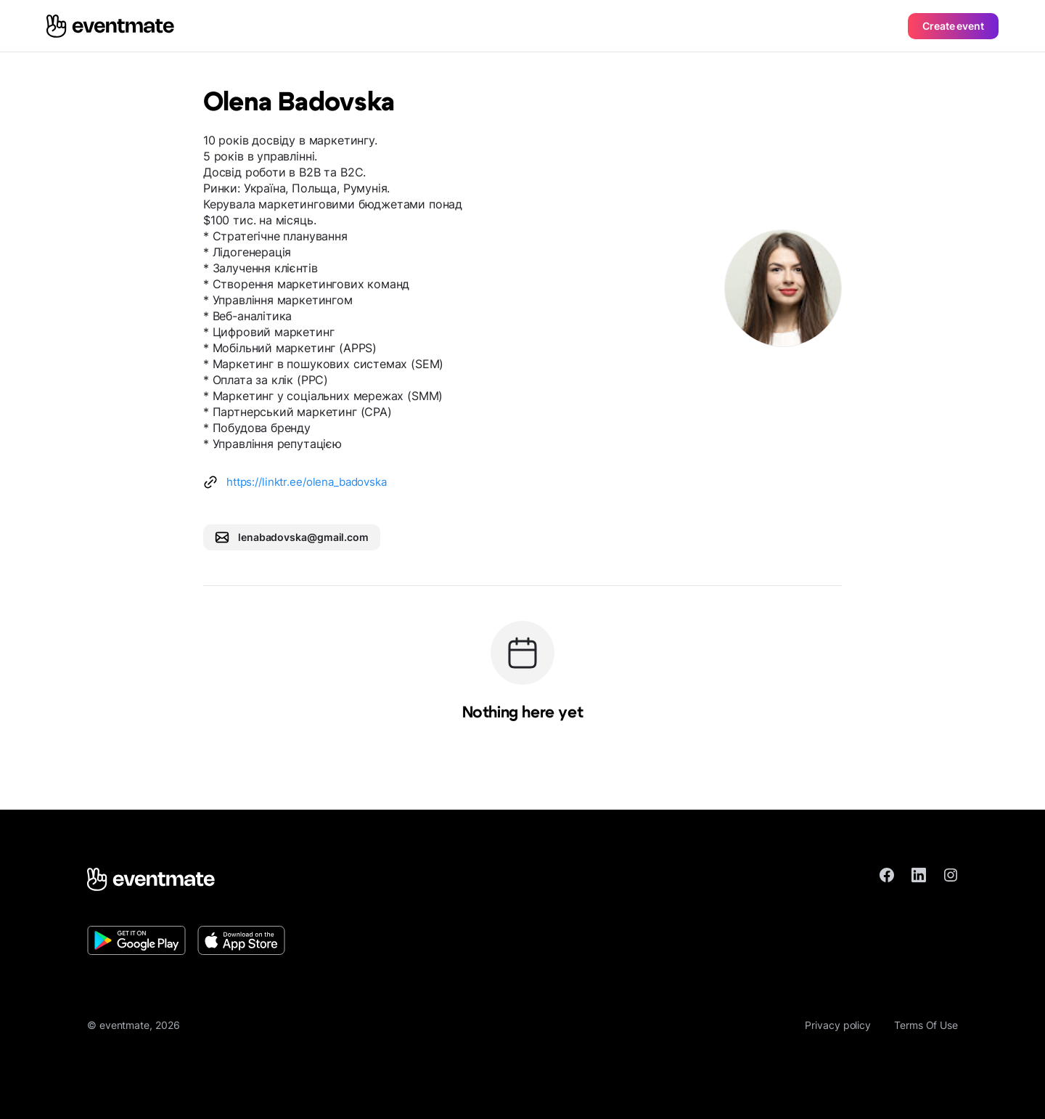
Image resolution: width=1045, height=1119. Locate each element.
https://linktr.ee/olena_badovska (306, 482)
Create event (953, 26)
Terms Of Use (926, 1025)
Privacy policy (838, 1025)
